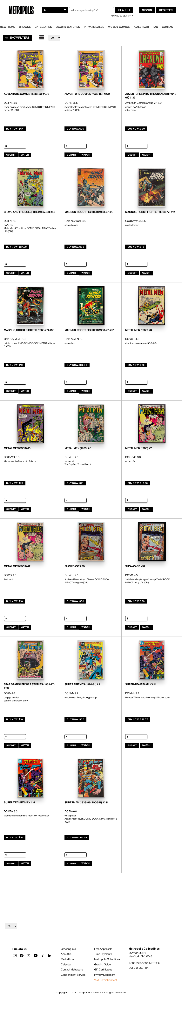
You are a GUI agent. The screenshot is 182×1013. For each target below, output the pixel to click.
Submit (11, 155)
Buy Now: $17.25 (77, 837)
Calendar (141, 27)
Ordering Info (68, 949)
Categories (43, 27)
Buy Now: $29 (136, 365)
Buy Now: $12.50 (77, 365)
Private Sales (94, 27)
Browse (25, 27)
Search (124, 10)
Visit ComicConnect (105, 980)
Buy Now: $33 (75, 247)
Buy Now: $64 (15, 129)
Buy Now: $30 (136, 129)
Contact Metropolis (72, 969)
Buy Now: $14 (14, 837)
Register (166, 10)
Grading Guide (102, 964)
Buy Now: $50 (75, 129)
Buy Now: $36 (75, 719)
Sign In (147, 10)
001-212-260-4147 (139, 968)
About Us (66, 954)
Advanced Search (121, 16)
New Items (7, 27)
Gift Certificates (103, 969)
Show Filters (17, 38)
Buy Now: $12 (136, 247)
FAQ (155, 27)
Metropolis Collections (107, 959)
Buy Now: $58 (75, 601)
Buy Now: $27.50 (16, 247)
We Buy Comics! (119, 27)
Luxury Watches (68, 27)
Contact (168, 27)
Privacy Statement (104, 975)
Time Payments (103, 954)
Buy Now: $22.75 (138, 719)
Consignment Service (73, 975)
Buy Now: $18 (14, 601)
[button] (14, 955)
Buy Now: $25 (14, 483)
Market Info (67, 959)
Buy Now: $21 (75, 483)
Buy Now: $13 (14, 365)
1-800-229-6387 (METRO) (144, 963)
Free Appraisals (103, 949)
